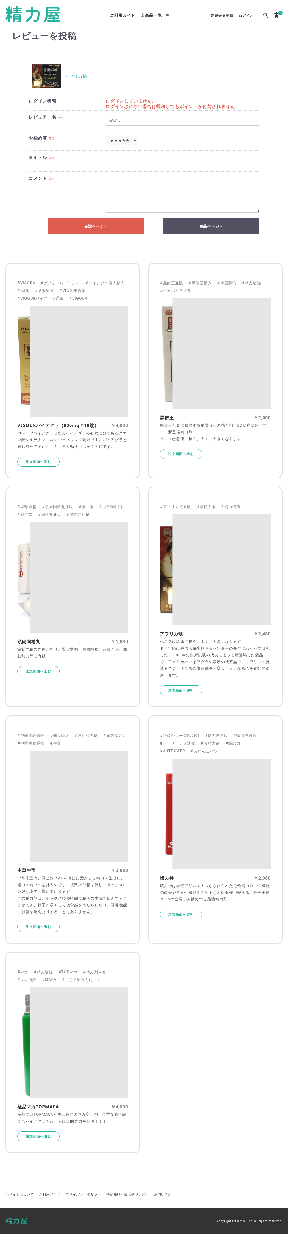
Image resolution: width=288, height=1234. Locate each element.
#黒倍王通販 (171, 283)
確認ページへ (95, 226)
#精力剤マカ (94, 972)
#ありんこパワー (206, 751)
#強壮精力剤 (86, 735)
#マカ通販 (27, 979)
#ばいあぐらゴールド (60, 283)
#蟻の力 (232, 743)
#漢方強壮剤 (78, 514)
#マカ (22, 972)
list (166, 15)
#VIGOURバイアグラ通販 (40, 298)
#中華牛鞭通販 (31, 735)
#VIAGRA (26, 283)
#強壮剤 (86, 507)
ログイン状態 (42, 101)
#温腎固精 (27, 507)
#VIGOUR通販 (72, 290)
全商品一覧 (151, 15)
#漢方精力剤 (114, 735)
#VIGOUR (78, 298)
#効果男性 (44, 290)
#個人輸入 (59, 735)
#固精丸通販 (49, 514)
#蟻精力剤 (206, 507)
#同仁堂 (24, 514)
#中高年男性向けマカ (81, 979)
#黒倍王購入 (200, 283)
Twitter (251, 1194)
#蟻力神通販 (216, 735)
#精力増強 (251, 283)
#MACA (49, 979)
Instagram (278, 1194)
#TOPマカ (68, 972)
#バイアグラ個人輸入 (105, 283)
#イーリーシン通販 (177, 743)
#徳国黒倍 (226, 283)
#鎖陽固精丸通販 (57, 507)
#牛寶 (55, 743)
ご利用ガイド (122, 15)
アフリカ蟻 (75, 76)
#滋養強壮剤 (110, 507)
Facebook (264, 1194)
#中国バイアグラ (175, 290)
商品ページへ (211, 226)
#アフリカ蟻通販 (175, 507)
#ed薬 (23, 290)
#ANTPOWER (172, 751)
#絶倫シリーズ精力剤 (179, 735)
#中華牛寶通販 (31, 743)
